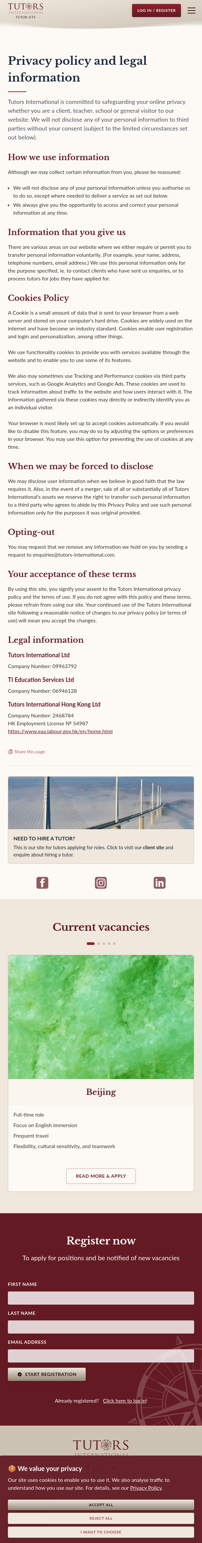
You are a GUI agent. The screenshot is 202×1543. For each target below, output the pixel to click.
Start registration (47, 1374)
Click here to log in (124, 1400)
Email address (27, 1342)
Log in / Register (156, 10)
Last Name (21, 1313)
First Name (22, 1284)
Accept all (101, 1504)
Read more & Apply (101, 1176)
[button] (91, 943)
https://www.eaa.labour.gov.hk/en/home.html (60, 731)
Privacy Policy (146, 1487)
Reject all (101, 1518)
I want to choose (101, 1532)
